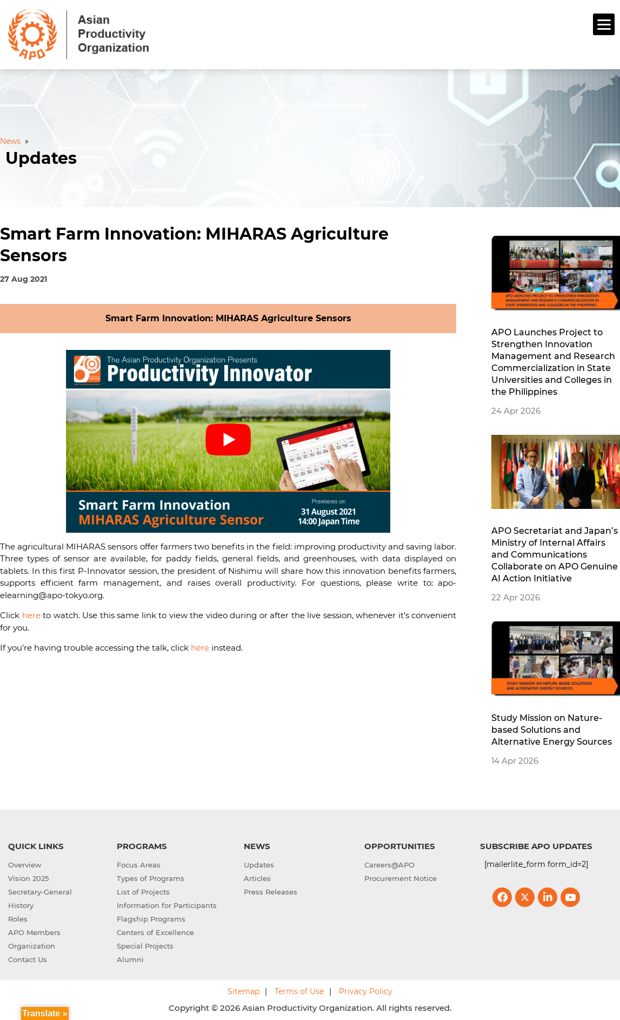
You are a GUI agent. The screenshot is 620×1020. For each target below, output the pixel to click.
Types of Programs (150, 876)
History (21, 903)
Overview (25, 863)
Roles (18, 917)
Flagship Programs (151, 917)
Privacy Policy (365, 990)
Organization (31, 944)
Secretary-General (40, 890)
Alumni (130, 957)
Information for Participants (167, 903)
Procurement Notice (400, 876)
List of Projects (143, 890)
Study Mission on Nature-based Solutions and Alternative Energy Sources (551, 728)
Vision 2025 (28, 876)
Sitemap (243, 990)
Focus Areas (139, 863)
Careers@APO (389, 863)
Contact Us (27, 957)
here (31, 614)
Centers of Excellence (155, 930)
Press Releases (270, 890)
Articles (257, 876)
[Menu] (604, 24)
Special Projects (145, 944)
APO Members (34, 930)
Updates (259, 863)
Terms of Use (299, 990)
